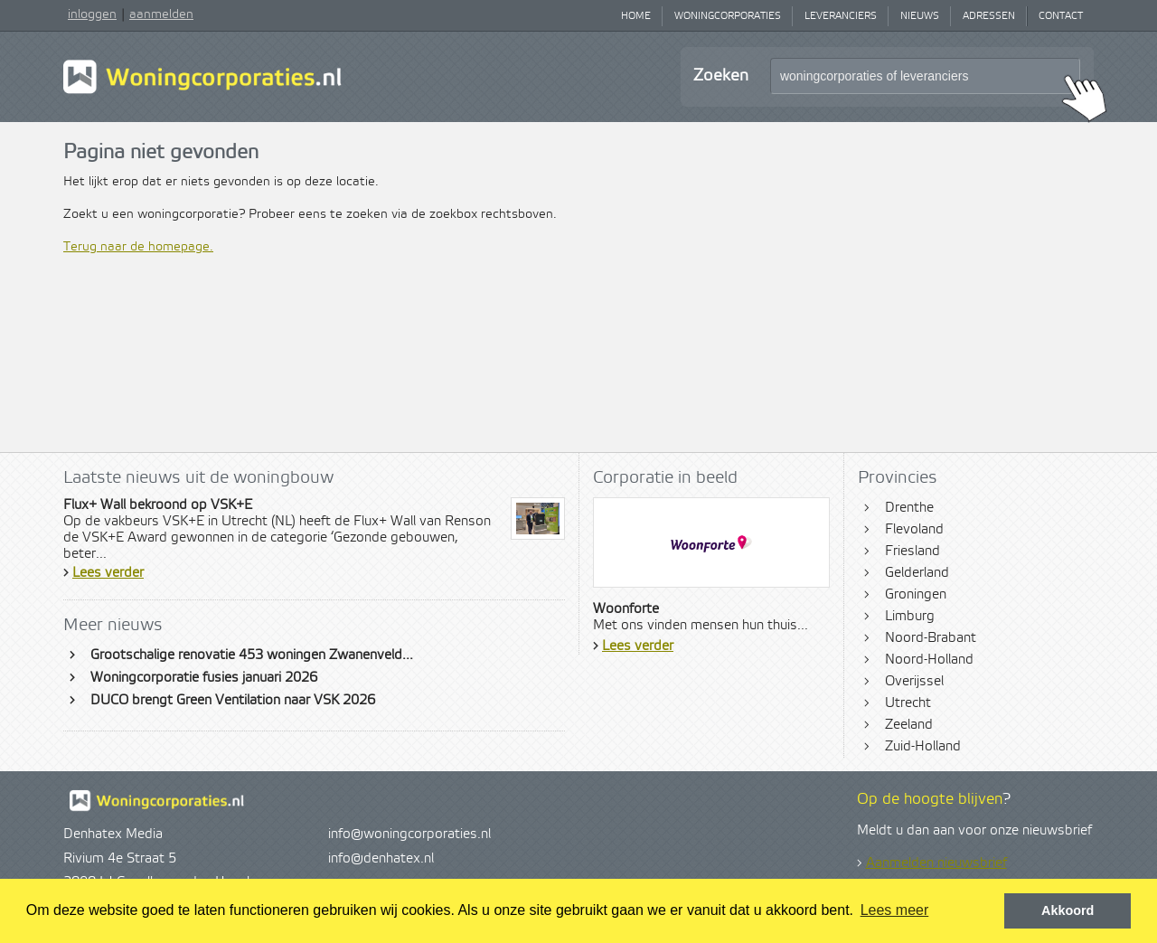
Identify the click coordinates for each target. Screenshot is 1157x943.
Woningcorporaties (727, 16)
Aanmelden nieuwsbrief (936, 863)
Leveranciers (840, 16)
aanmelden (161, 14)
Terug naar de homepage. (138, 247)
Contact (1061, 16)
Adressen (989, 16)
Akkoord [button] (1067, 910)
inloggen (92, 14)
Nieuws (919, 16)
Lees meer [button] (895, 910)
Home (636, 16)
